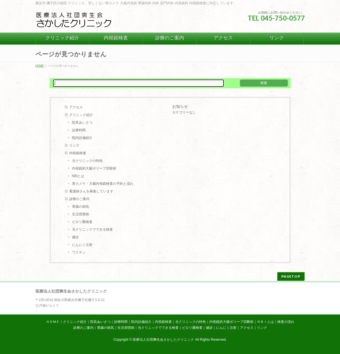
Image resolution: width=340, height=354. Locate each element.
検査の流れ (285, 322)
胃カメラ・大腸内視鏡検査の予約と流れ (102, 184)
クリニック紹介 (81, 115)
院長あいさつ (82, 123)
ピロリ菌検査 (82, 222)
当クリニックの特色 (87, 161)
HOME (39, 65)
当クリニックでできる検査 (92, 229)
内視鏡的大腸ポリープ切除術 (94, 168)
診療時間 (79, 130)
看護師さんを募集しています (91, 191)
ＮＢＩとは (265, 322)
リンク (74, 145)
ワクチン (79, 252)
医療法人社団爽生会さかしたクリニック (163, 340)
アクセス (76, 107)
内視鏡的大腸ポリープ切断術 (231, 322)
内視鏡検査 (77, 153)
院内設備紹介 (82, 138)
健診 (75, 237)
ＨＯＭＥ (53, 322)
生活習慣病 (80, 214)
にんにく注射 (82, 245)
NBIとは (78, 176)
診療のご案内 (79, 199)
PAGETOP (290, 276)
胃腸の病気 (80, 207)
